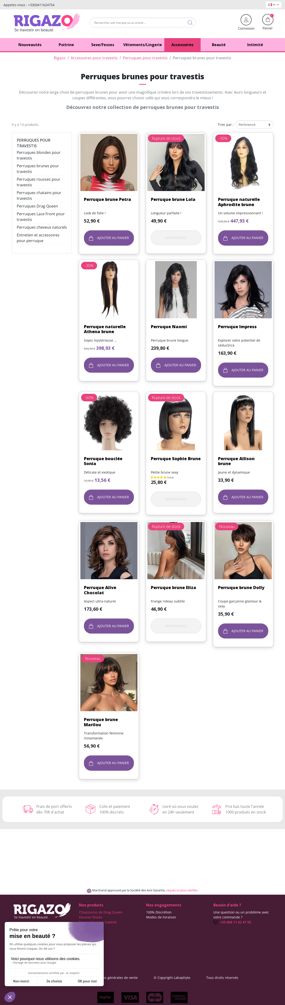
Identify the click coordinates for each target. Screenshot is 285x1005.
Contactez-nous (158, 937)
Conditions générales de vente (114, 977)
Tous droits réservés (222, 977)
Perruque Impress (237, 326)
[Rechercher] (143, 23)
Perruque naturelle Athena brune (105, 329)
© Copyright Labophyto (172, 977)
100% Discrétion (159, 912)
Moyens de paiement (162, 927)
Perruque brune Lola (173, 199)
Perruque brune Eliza (173, 587)
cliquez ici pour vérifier (182, 890)
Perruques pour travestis (33, 143)
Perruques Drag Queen (37, 206)
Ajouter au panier (109, 237)
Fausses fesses (90, 917)
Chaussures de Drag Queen (101, 912)
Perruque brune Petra (107, 199)
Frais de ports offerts (162, 922)
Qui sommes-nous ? (161, 932)
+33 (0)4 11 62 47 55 (232, 922)
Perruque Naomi (169, 326)
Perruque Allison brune (236, 461)
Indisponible (176, 237)
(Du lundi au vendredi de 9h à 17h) (240, 927)
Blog (149, 942)
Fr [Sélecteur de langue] (273, 4)
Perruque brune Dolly (241, 587)
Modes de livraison (161, 917)
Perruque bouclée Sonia (103, 461)
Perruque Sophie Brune (176, 458)
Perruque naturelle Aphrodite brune (239, 201)
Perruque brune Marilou (101, 722)
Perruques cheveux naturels (42, 227)
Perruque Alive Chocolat (100, 590)
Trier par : (226, 124)
